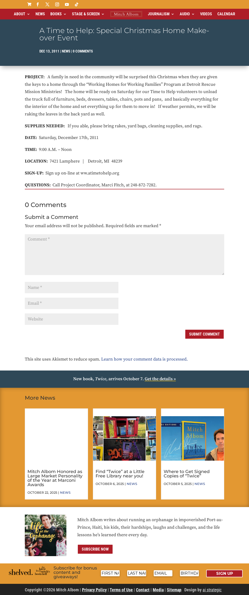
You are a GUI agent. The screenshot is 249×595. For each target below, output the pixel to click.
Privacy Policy (94, 589)
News (40, 14)
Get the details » (160, 379)
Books (56, 14)
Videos (206, 14)
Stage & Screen (86, 14)
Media (158, 589)
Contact (143, 589)
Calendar (226, 14)
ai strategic (212, 589)
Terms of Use (121, 589)
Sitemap (174, 589)
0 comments (83, 51)
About (19, 14)
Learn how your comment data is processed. (144, 359)
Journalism (158, 14)
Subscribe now (95, 549)
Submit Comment (204, 334)
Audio (185, 14)
